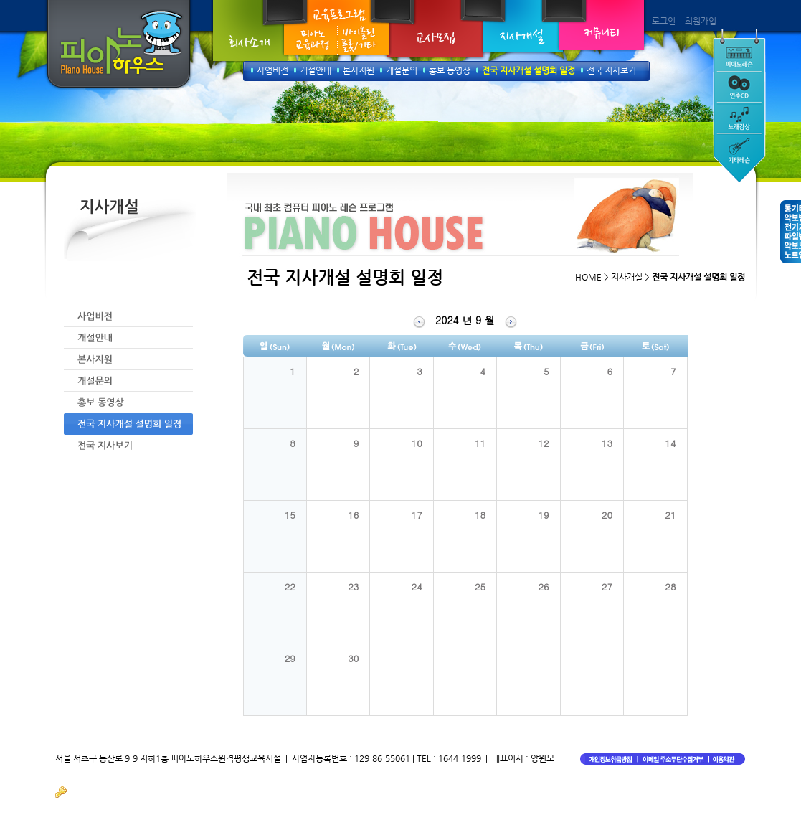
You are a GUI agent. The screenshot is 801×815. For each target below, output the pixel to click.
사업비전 (272, 70)
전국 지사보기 (611, 70)
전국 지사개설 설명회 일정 (528, 70)
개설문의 (401, 70)
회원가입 (700, 21)
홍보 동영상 (449, 70)
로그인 (664, 21)
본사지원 (358, 70)
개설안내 (315, 70)
